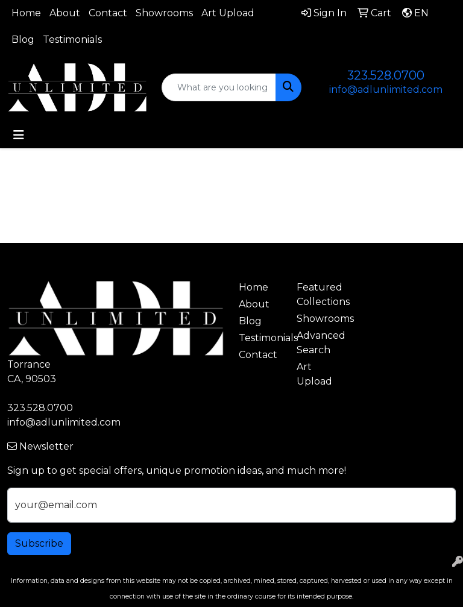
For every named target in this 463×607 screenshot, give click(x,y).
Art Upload (227, 13)
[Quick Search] (219, 87)
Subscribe (39, 543)
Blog (22, 39)
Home (26, 13)
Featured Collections (318, 294)
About (64, 13)
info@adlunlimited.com (386, 89)
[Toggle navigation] (18, 135)
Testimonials (72, 39)
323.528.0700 (385, 75)
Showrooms (164, 13)
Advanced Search (318, 343)
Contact (108, 13)
